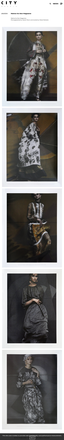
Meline (13, 18)
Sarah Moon (26, 20)
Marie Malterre (44, 20)
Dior (18, 18)
